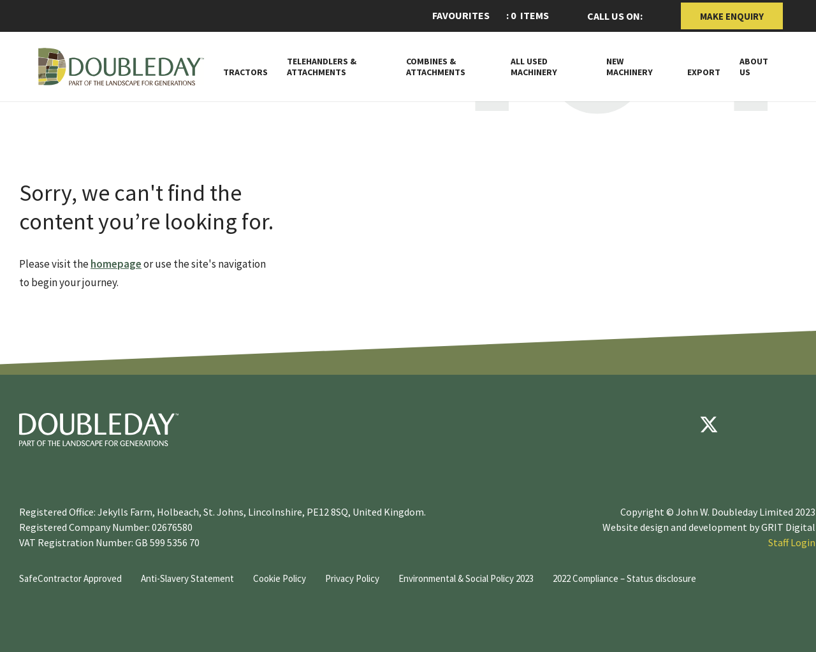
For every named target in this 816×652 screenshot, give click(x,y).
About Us (754, 67)
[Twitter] (708, 424)
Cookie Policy (279, 578)
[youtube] (747, 424)
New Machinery (629, 67)
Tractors (245, 72)
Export (703, 72)
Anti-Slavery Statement (187, 578)
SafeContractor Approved (70, 578)
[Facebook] (670, 424)
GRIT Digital (788, 527)
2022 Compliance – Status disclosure (624, 578)
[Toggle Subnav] (581, 71)
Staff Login (791, 542)
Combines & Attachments (435, 67)
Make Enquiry (732, 16)
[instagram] (785, 424)
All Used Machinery (534, 67)
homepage (116, 264)
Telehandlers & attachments (321, 67)
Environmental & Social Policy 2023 (466, 578)
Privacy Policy (352, 578)
